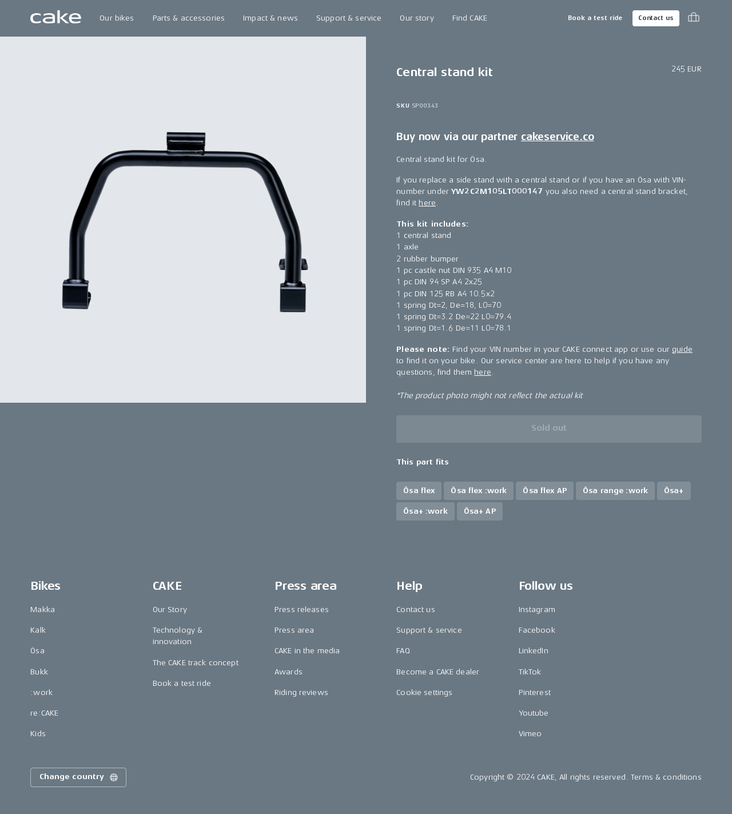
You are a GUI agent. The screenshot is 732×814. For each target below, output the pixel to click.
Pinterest (535, 692)
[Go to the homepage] (55, 18)
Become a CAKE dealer (437, 672)
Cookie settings (424, 692)
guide (682, 349)
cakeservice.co (557, 136)
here (427, 202)
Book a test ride (595, 18)
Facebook (537, 630)
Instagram (537, 609)
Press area (294, 630)
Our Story (170, 609)
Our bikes (117, 18)
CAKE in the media (307, 650)
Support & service (348, 18)
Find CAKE (469, 18)
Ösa (37, 650)
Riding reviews (301, 692)
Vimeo (530, 733)
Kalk (38, 630)
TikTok (530, 672)
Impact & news (270, 18)
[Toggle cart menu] (693, 18)
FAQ (402, 650)
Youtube (534, 713)
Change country (79, 777)
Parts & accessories (189, 18)
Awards (288, 672)
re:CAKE (44, 713)
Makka (42, 609)
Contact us (656, 18)
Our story (416, 18)
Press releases (301, 609)
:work (41, 692)
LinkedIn (533, 650)
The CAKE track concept (195, 662)
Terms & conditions (666, 777)
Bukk (39, 672)
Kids (38, 733)
